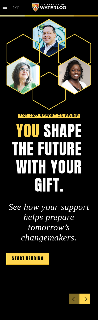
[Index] (5, 7)
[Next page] (84, 299)
